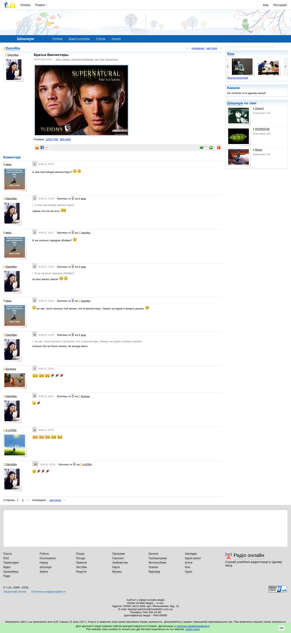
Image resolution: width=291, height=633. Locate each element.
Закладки (191, 553)
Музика (116, 571)
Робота (44, 553)
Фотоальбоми (157, 562)
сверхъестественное (82, 59)
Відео (7, 567)
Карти (116, 567)
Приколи (81, 562)
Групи (188, 571)
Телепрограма (157, 558)
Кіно (230, 54)
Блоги (188, 562)
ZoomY (258, 108)
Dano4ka (13, 48)
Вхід (265, 4)
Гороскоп (118, 558)
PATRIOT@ (261, 129)
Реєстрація (280, 4)
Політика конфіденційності (48, 591)
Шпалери (235, 103)
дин (97, 59)
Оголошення (48, 558)
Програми (118, 553)
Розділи (40, 4)
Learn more (192, 629)
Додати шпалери (79, 38)
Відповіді (154, 571)
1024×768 (52, 139)
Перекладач (11, 562)
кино (58, 59)
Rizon (257, 149)
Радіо (6, 575)
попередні (197, 48)
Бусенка (9, 368)
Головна (25, 4)
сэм (102, 59)
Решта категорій (237, 77)
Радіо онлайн (249, 555)
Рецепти (81, 571)
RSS (6, 558)
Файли (44, 571)
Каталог (153, 553)
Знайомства (120, 562)
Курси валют (193, 558)
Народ (44, 562)
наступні (211, 48)
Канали (116, 38)
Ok (281, 627)
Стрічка (100, 38)
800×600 (65, 139)
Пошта (7, 553)
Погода (80, 558)
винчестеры (111, 59)
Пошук (80, 553)
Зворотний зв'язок (14, 591)
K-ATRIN (10, 430)
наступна (55, 500)
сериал (66, 59)
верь (7, 164)
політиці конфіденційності (193, 626)
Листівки (81, 567)
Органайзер (10, 571)
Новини (153, 567)
